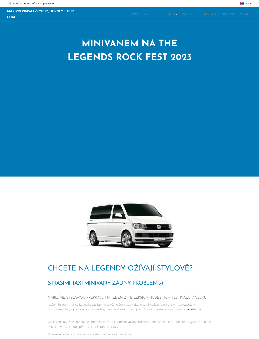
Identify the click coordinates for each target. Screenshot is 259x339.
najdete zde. (193, 309)
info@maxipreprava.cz (43, 3)
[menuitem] (126, 14)
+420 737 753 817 (21, 3)
